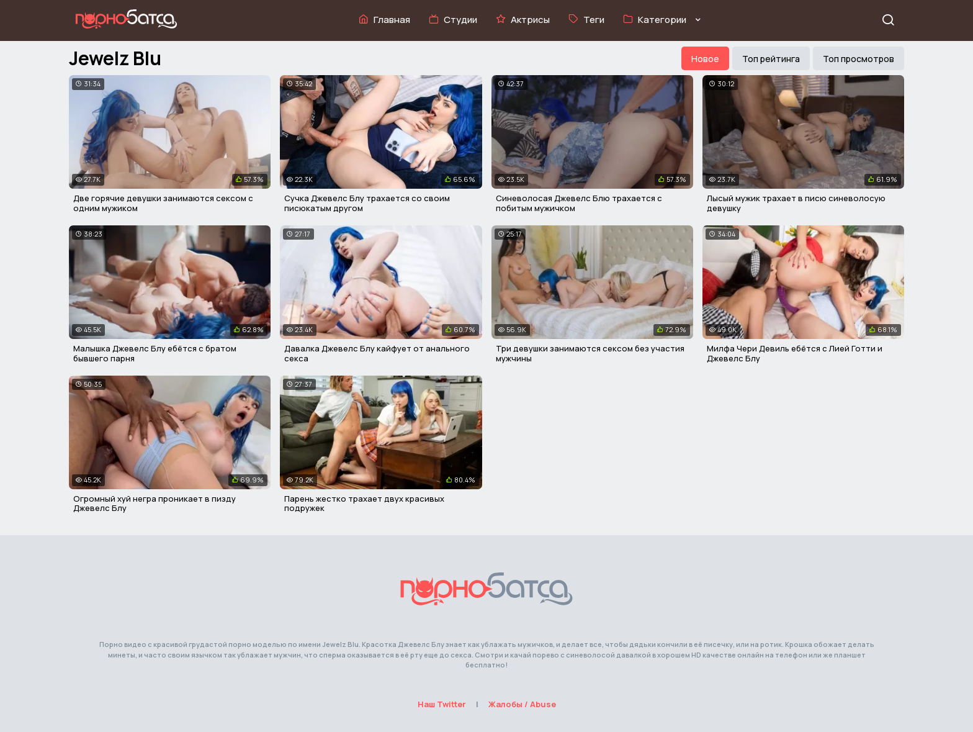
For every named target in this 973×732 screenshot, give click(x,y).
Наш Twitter (442, 704)
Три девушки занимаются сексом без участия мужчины (590, 353)
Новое (705, 59)
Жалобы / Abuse (522, 704)
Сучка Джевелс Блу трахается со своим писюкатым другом (367, 203)
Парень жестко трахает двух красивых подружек (364, 503)
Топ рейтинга (771, 59)
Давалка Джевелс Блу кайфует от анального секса (377, 353)
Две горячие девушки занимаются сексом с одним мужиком (163, 203)
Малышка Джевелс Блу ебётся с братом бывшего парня (154, 353)
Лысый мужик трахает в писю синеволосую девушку (796, 203)
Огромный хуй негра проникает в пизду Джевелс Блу (154, 503)
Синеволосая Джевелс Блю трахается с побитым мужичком (579, 203)
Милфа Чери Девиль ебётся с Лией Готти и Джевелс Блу (794, 353)
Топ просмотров (858, 59)
